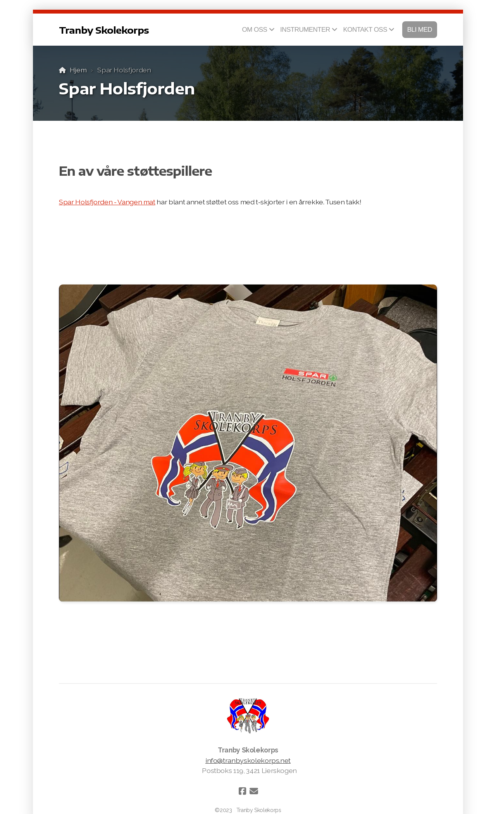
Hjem (78, 70)
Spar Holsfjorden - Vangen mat (107, 202)
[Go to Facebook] (242, 791)
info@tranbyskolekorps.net (248, 760)
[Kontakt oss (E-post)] (254, 791)
